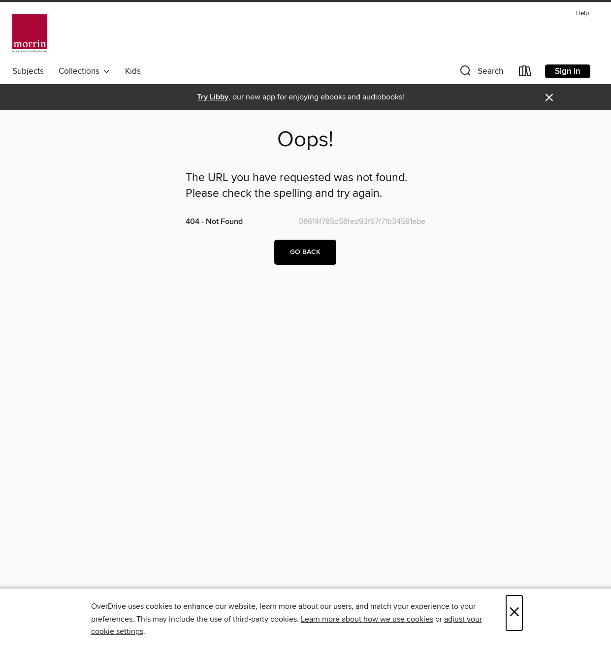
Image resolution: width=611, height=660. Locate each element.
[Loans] (525, 73)
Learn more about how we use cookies (367, 619)
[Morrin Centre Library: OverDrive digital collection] (30, 34)
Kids (133, 71)
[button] (480, 73)
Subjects (28, 71)
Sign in (567, 71)
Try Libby (212, 97)
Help (582, 13)
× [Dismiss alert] (549, 98)
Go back (305, 252)
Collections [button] (84, 71)
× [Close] (514, 613)
